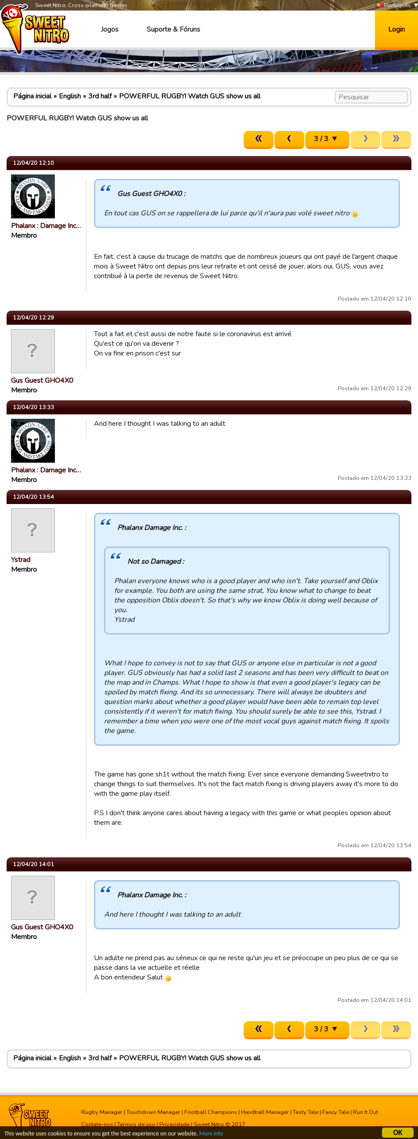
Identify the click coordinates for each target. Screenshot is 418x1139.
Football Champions (210, 1112)
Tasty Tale (305, 1112)
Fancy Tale (335, 1112)
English (70, 96)
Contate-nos (97, 1124)
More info (211, 1134)
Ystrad (20, 560)
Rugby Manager (102, 1112)
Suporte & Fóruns (173, 29)
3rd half (100, 96)
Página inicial (32, 96)
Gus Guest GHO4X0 (42, 380)
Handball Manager (265, 1112)
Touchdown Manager (153, 1112)
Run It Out (365, 1112)
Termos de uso (136, 1124)
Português (393, 5)
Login (396, 29)
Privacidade (174, 1124)
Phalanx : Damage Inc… (46, 226)
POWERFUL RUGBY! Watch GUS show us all (189, 96)
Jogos (110, 29)
